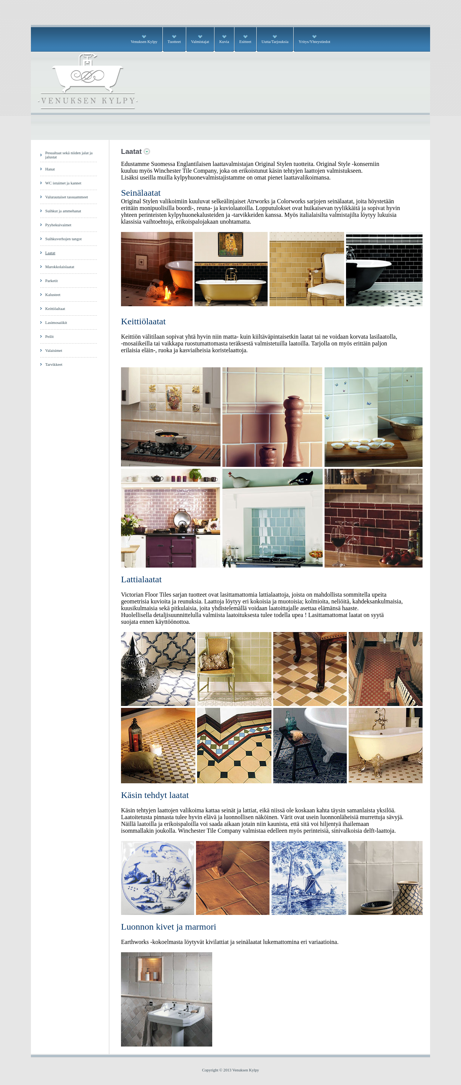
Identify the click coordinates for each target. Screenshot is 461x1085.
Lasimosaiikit (56, 323)
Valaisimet (53, 350)
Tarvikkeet (53, 364)
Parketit (51, 281)
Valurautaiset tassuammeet (66, 197)
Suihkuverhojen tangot (63, 239)
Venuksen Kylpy (144, 42)
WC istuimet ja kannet (63, 183)
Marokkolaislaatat (59, 267)
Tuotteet (174, 42)
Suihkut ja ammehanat (63, 211)
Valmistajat (200, 42)
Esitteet (245, 42)
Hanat (50, 169)
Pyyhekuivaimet (58, 225)
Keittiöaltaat (55, 309)
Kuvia (224, 42)
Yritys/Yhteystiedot (314, 42)
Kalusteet (52, 295)
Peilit (49, 337)
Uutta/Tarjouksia (275, 42)
